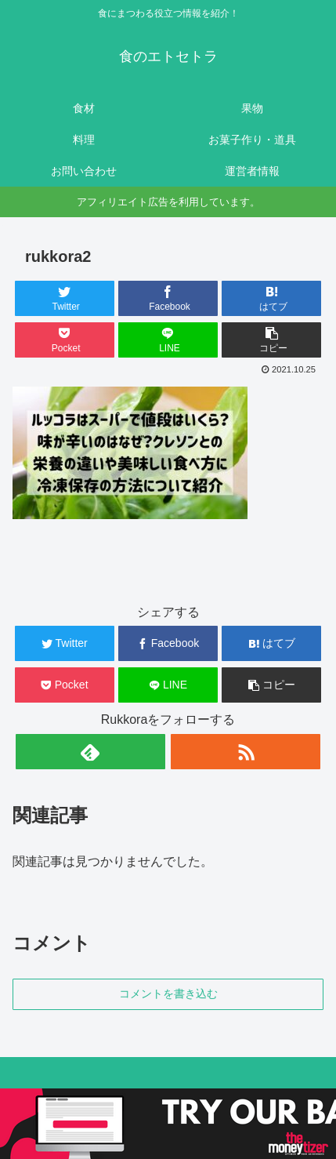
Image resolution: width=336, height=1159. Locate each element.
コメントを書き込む (168, 993)
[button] (271, 340)
